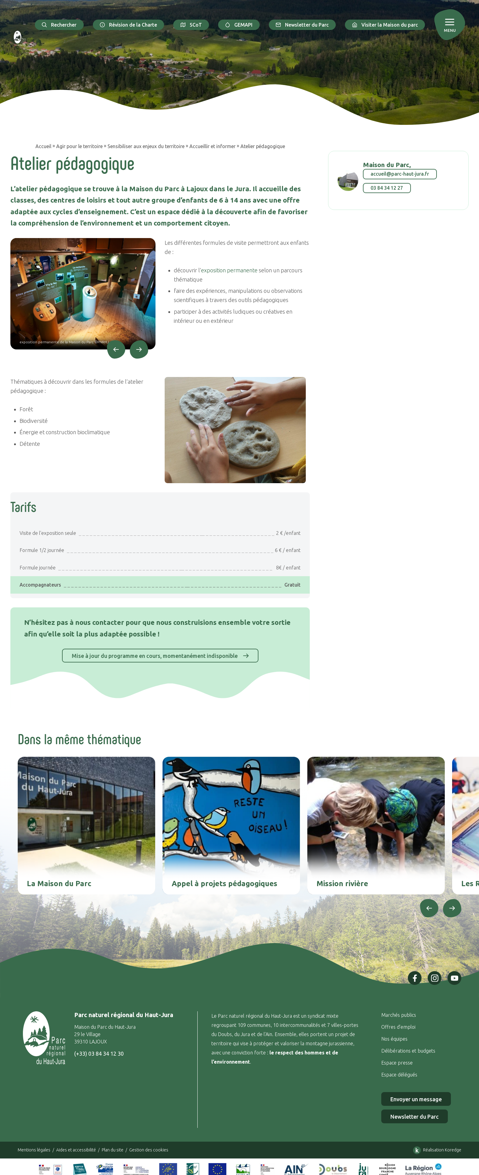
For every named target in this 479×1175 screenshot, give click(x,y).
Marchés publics (398, 1015)
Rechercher (59, 25)
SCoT (191, 25)
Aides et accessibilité (76, 1149)
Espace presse (397, 1062)
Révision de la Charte (128, 25)
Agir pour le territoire (79, 146)
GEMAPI (239, 25)
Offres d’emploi (398, 1027)
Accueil (43, 146)
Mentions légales (34, 1149)
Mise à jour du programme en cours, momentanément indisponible (160, 655)
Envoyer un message (416, 1099)
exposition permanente (229, 270)
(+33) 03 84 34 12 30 (99, 1053)
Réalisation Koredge (436, 1150)
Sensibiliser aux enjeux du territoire (146, 146)
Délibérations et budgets (408, 1051)
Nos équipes (394, 1039)
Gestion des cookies (148, 1149)
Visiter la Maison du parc (385, 25)
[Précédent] (116, 349)
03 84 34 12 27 (387, 188)
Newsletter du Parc (302, 25)
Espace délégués (400, 1074)
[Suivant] (139, 349)
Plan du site (112, 1149)
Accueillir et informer (212, 146)
